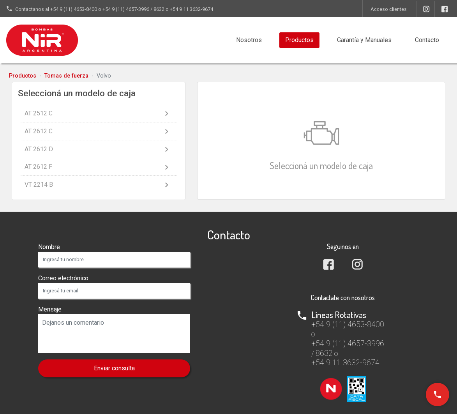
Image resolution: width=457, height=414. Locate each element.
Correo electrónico (63, 278)
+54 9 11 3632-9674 (191, 9)
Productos (299, 40)
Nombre (49, 247)
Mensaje (50, 309)
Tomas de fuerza (66, 76)
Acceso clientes (389, 9)
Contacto (427, 40)
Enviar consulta (114, 368)
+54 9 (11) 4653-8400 (73, 9)
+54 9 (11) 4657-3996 (125, 9)
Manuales (364, 40)
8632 (159, 9)
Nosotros (249, 40)
